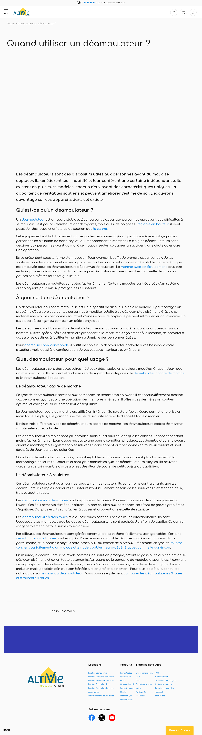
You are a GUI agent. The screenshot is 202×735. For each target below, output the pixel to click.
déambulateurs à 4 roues (36, 538)
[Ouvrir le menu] (6, 12)
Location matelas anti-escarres (101, 681)
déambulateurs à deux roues (45, 500)
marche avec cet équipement (144, 267)
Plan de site (160, 696)
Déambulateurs (126, 700)
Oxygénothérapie (127, 684)
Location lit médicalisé (97, 673)
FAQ (157, 673)
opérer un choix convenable (46, 345)
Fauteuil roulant (127, 688)
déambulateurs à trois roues (45, 517)
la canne (99, 228)
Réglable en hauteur (153, 224)
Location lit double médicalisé (101, 677)
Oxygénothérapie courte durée (101, 696)
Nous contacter (161, 677)
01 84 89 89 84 (86, 3)
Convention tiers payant (165, 681)
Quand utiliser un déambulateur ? (36, 24)
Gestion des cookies (163, 684)
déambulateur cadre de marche (159, 373)
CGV (138, 677)
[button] (6, 730)
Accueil (11, 24)
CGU (138, 681)
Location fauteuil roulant (99, 684)
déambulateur (33, 219)
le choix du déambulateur (62, 573)
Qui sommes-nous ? (144, 673)
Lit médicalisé (126, 673)
